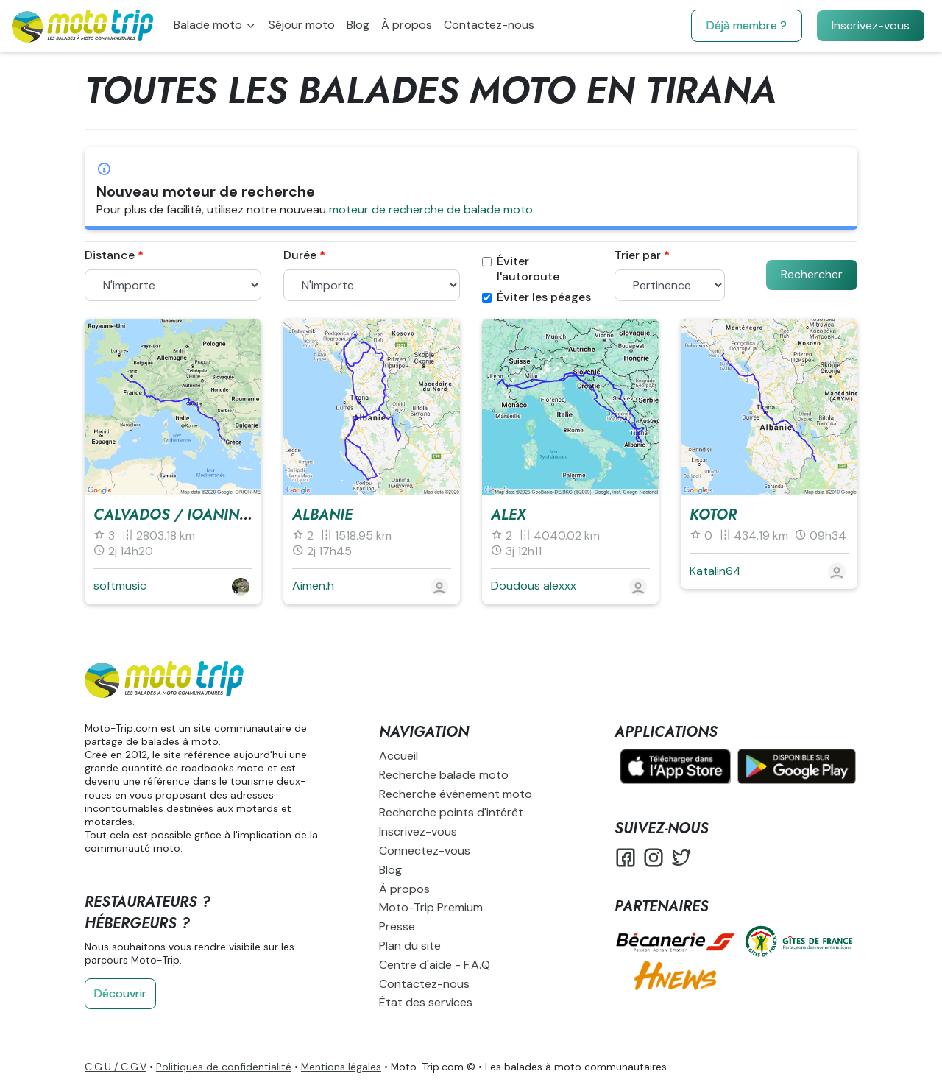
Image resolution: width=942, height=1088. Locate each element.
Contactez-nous (489, 24)
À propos (406, 24)
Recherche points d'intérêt (451, 812)
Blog (358, 24)
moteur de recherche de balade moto (431, 209)
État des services (425, 1002)
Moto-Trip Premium (431, 907)
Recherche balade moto (444, 775)
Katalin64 (715, 571)
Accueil (398, 755)
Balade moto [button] (209, 24)
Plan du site (410, 945)
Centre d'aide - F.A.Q (434, 964)
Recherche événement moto (455, 794)
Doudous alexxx (533, 585)
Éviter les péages (536, 297)
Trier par (638, 255)
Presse (397, 926)
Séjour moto (302, 24)
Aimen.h (313, 585)
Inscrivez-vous (871, 25)
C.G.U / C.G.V (115, 1066)
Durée (299, 255)
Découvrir (120, 993)
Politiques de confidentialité (223, 1066)
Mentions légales (341, 1066)
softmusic (119, 585)
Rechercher (812, 274)
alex (508, 515)
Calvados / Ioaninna (177, 515)
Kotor (713, 515)
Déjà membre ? (746, 25)
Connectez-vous (424, 850)
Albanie (322, 515)
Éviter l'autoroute (520, 269)
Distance (110, 255)
